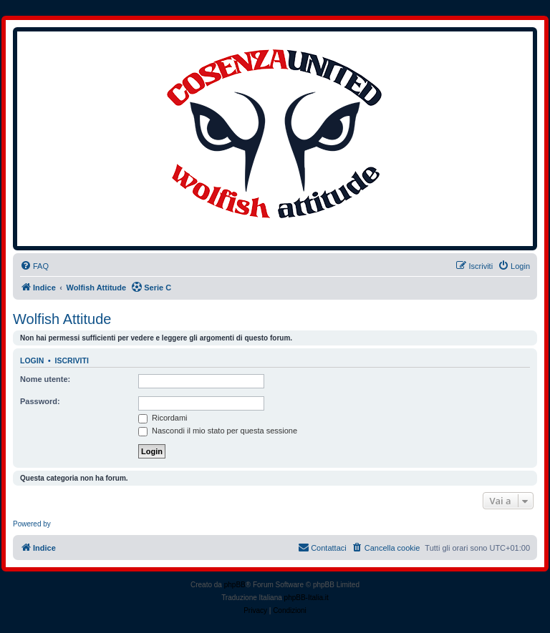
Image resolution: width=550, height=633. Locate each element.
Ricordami (163, 417)
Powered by (32, 524)
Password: (40, 401)
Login (32, 360)
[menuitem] (34, 266)
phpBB (235, 585)
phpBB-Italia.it (306, 598)
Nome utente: (45, 379)
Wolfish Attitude (62, 319)
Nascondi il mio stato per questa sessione (217, 430)
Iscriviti (72, 360)
